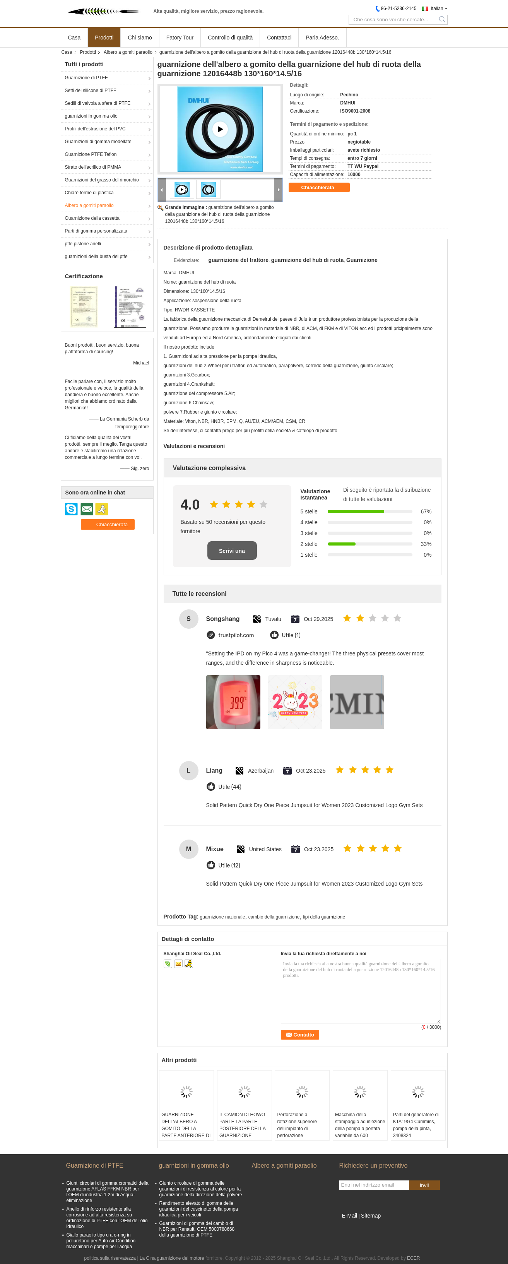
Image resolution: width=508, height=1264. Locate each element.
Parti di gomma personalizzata (96, 231)
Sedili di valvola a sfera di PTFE (97, 103)
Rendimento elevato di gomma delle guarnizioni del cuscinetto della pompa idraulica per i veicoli (198, 1209)
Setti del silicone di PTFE (90, 90)
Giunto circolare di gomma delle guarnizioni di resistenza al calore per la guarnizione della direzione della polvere (200, 1188)
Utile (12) (229, 865)
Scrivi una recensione (232, 554)
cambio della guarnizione (274, 917)
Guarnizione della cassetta (92, 218)
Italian (437, 8)
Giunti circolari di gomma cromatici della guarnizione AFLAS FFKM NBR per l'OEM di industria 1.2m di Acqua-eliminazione (108, 1191)
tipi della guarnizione (324, 917)
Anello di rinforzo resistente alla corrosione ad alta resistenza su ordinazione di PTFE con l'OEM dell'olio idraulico (107, 1217)
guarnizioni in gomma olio (91, 116)
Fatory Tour (180, 37)
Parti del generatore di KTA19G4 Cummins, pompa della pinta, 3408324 (416, 1125)
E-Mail (349, 1216)
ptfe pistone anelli (83, 243)
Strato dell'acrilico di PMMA (93, 167)
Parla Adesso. (322, 37)
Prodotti (104, 37)
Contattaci (279, 37)
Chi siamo (140, 37)
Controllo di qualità (230, 37)
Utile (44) (230, 787)
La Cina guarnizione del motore (172, 1258)
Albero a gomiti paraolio (128, 52)
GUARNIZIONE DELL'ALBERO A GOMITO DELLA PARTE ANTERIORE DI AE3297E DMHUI (185, 1128)
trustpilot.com (236, 635)
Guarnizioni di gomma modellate (98, 141)
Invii (424, 1185)
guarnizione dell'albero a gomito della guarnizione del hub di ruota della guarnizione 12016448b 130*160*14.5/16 (219, 214)
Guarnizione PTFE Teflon (91, 154)
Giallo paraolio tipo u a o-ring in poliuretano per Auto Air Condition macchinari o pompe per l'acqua (101, 1240)
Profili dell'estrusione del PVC (95, 129)
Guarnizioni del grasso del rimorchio (102, 180)
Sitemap (371, 1216)
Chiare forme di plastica (89, 192)
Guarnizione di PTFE (86, 77)
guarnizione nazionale (222, 917)
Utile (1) (291, 635)
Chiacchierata (323, 188)
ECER (413, 1258)
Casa (74, 37)
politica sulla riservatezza (110, 1258)
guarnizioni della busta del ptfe (96, 256)
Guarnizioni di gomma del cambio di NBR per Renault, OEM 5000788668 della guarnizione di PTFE (197, 1229)
